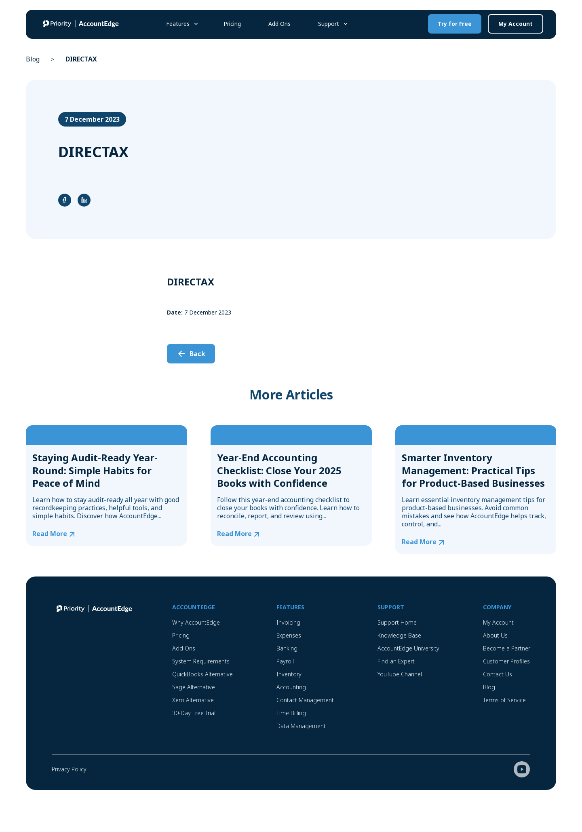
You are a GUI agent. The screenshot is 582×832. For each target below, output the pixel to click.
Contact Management (305, 700)
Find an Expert (396, 661)
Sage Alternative (193, 687)
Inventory (289, 674)
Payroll (285, 661)
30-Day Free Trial (193, 713)
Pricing (232, 23)
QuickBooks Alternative (202, 674)
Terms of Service (504, 700)
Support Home (397, 622)
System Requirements (201, 661)
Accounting (291, 687)
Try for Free (455, 23)
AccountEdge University (408, 648)
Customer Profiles (506, 661)
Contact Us (497, 674)
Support (328, 23)
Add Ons (279, 23)
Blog (33, 59)
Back (197, 353)
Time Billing (291, 713)
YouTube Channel (399, 674)
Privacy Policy (69, 769)
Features (178, 23)
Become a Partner (506, 648)
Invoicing (288, 622)
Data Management (301, 726)
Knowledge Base (399, 635)
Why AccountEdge (196, 622)
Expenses (288, 635)
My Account (515, 23)
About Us (495, 635)
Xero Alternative (193, 700)
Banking (286, 648)
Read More (49, 534)
